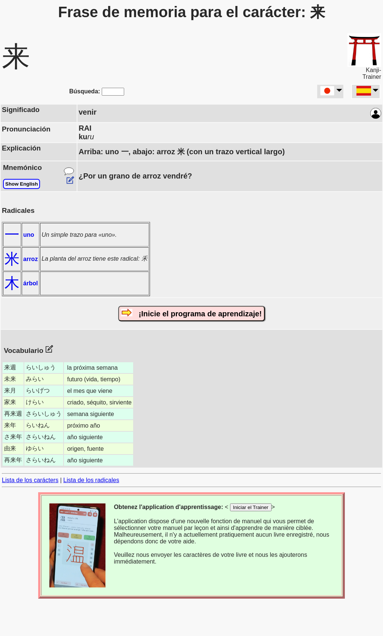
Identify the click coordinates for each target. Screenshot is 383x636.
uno (28, 235)
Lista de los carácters (30, 480)
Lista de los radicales (91, 480)
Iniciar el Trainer (251, 507)
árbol (30, 283)
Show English (21, 184)
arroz (30, 259)
